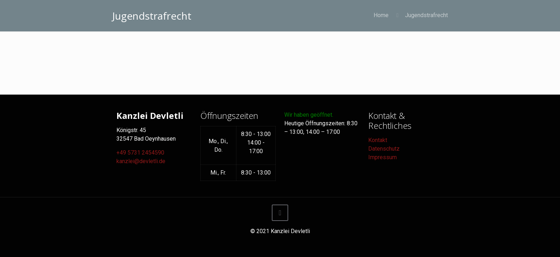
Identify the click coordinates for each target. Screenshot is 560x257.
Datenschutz (384, 148)
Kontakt (377, 140)
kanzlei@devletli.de (140, 161)
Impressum (382, 157)
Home (381, 15)
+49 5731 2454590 (140, 152)
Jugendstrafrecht (426, 15)
